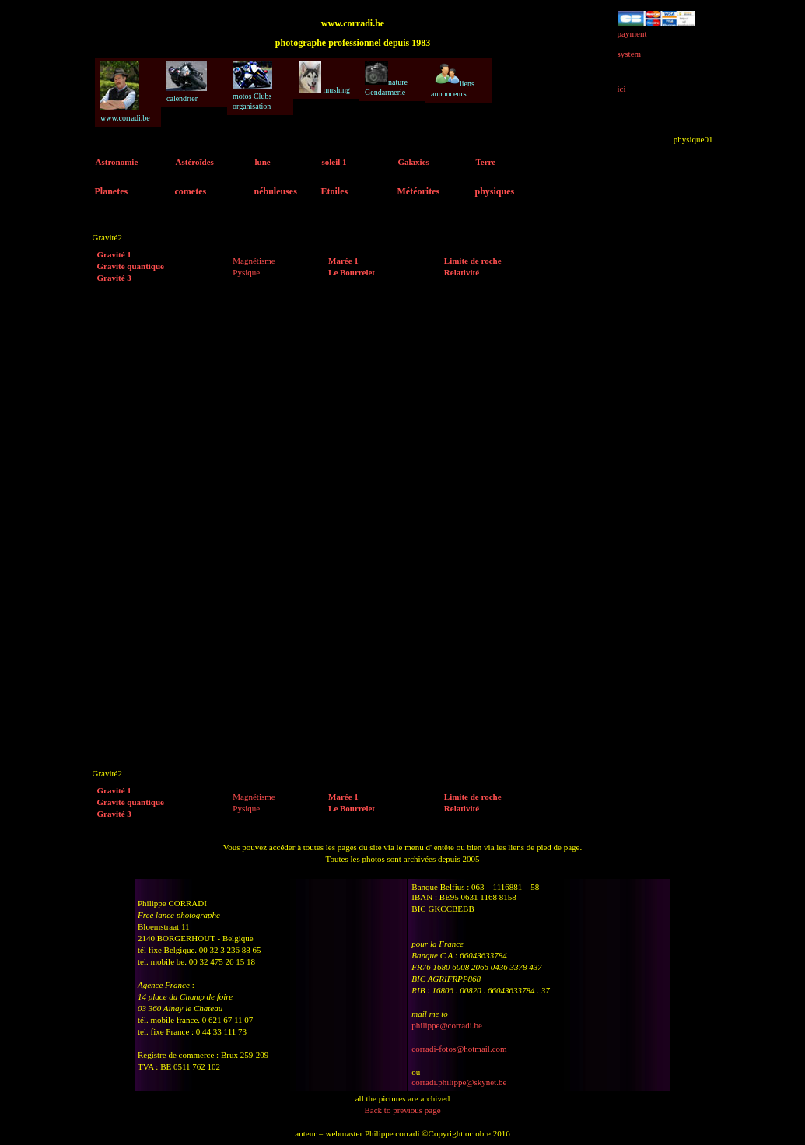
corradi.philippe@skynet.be (458, 1082)
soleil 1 (334, 161)
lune (263, 161)
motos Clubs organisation (252, 85)
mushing (324, 77)
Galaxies (413, 161)
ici (622, 88)
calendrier (186, 82)
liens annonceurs (452, 79)
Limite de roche (473, 260)
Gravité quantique (130, 266)
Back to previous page (402, 1110)
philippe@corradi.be (446, 1025)
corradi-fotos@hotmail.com (458, 1048)
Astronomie (117, 161)
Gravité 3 (114, 277)
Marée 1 (343, 260)
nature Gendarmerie (386, 78)
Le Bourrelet (351, 272)
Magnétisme (254, 260)
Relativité (461, 272)
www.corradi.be (125, 91)
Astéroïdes (195, 161)
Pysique (246, 272)
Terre (486, 161)
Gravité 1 (114, 254)
